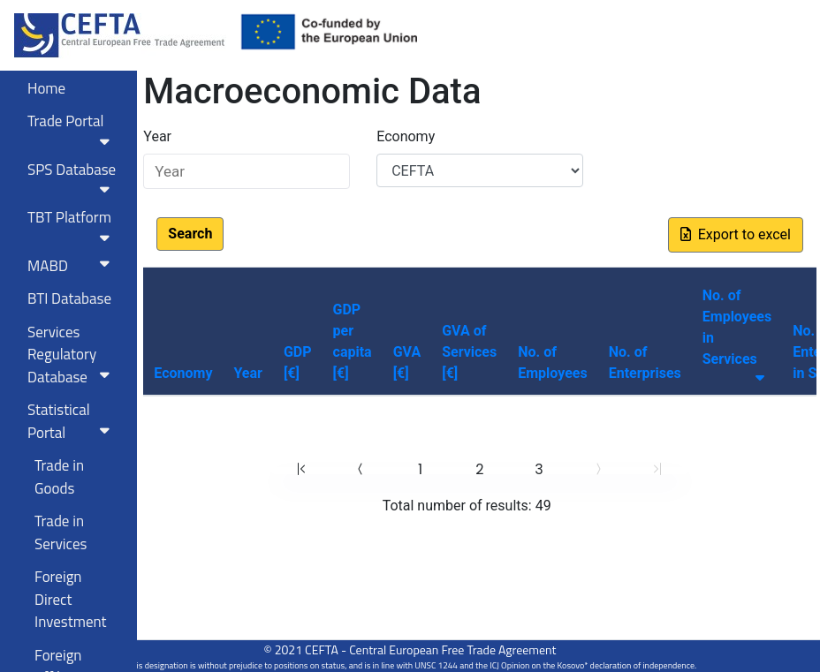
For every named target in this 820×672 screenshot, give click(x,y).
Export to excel (735, 234)
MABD (72, 265)
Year (157, 136)
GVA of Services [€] (469, 351)
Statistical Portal (72, 421)
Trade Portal (72, 128)
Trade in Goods (59, 477)
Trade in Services (60, 532)
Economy (405, 136)
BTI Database (69, 298)
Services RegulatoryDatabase (72, 355)
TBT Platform (72, 225)
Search (190, 233)
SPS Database (72, 177)
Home (46, 88)
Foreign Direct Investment (70, 599)
